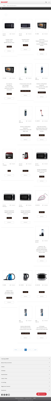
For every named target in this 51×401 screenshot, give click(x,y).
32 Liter (9, 94)
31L (9, 170)
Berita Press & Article (6, 362)
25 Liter (9, 218)
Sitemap (3, 370)
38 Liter (41, 49)
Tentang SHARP (5, 358)
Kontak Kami (4, 374)
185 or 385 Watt (25, 333)
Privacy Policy (28, 398)
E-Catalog (3, 382)
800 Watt (25, 170)
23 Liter (9, 46)
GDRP (34, 398)
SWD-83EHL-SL (42, 92)
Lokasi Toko (4, 378)
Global (2, 366)
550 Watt (42, 256)
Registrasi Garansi (5, 386)
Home (4, 5)
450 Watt (42, 292)
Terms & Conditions (19, 398)
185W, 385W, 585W (25, 91)
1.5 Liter (25, 292)
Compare (13, 33)
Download (3, 390)
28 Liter (41, 176)
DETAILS (9, 50)
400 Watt (42, 135)
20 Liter (25, 45)
